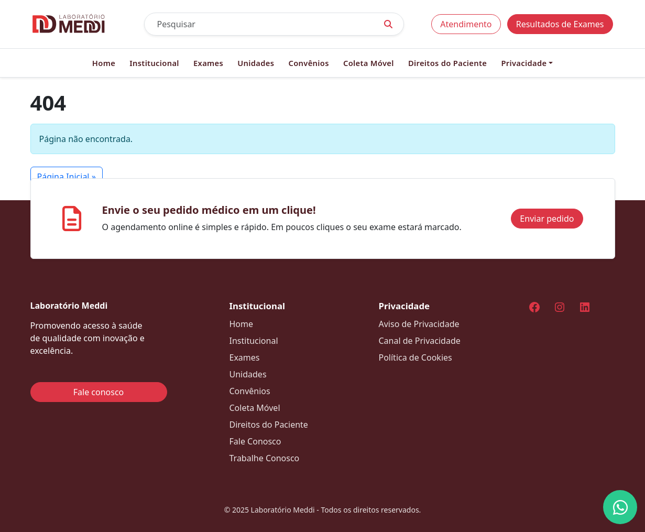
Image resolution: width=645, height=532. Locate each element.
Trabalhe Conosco (264, 458)
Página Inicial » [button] (66, 176)
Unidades (255, 63)
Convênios (308, 63)
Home (103, 63)
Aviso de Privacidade (419, 324)
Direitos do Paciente (447, 63)
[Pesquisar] (259, 24)
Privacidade (523, 63)
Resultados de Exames (560, 24)
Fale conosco (98, 392)
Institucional (154, 63)
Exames (208, 63)
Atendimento (465, 24)
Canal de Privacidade (420, 340)
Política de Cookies (415, 357)
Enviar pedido (547, 218)
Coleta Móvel (368, 63)
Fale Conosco (255, 441)
